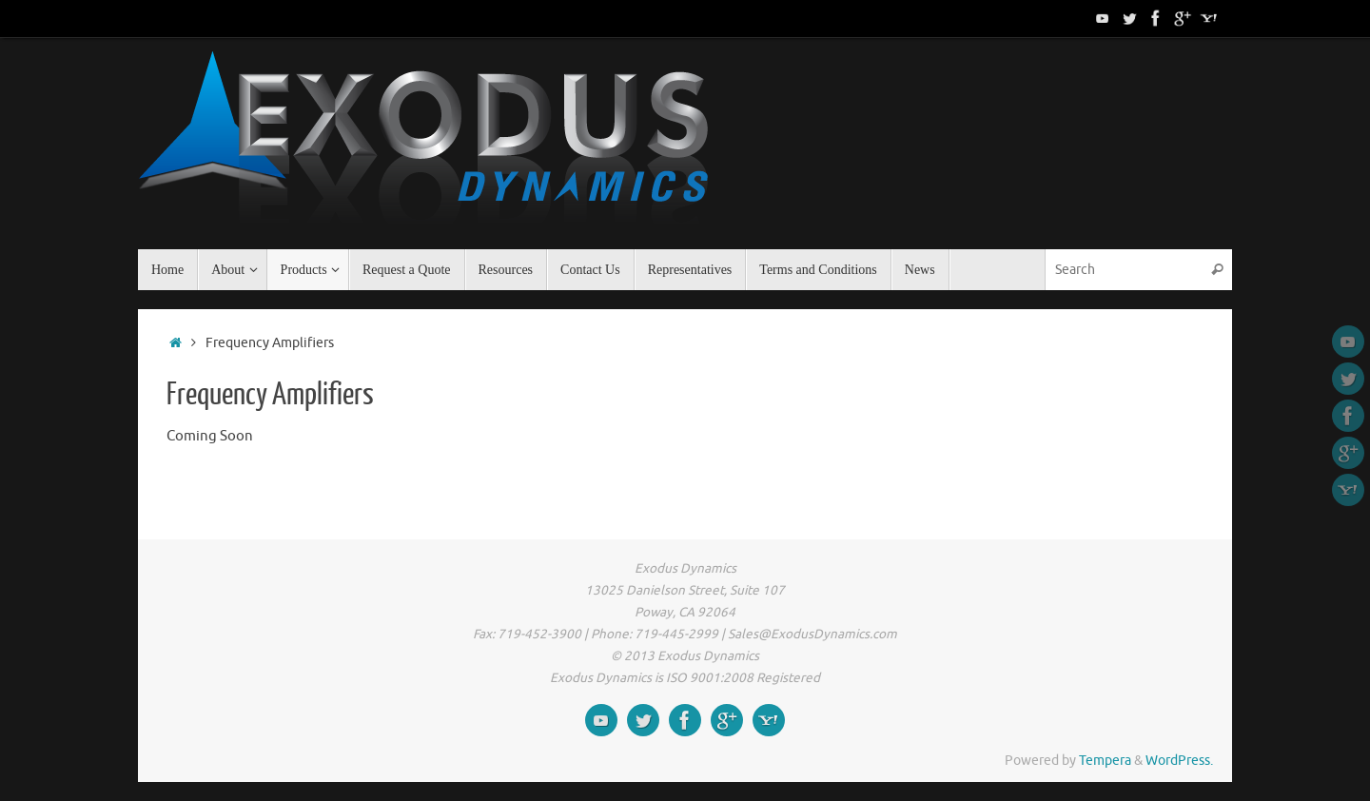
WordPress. (1179, 760)
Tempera (1105, 760)
